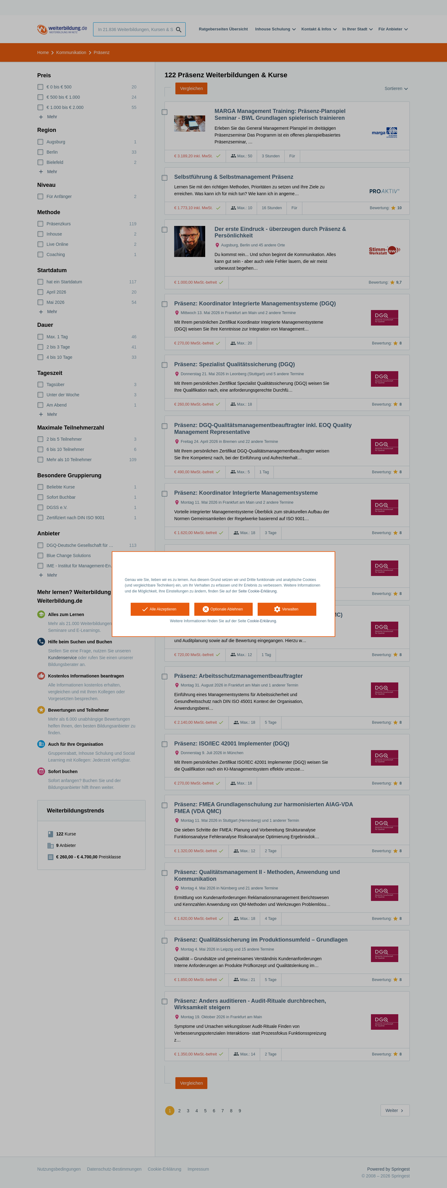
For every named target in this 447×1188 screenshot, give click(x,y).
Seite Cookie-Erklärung (257, 591)
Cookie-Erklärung (261, 621)
